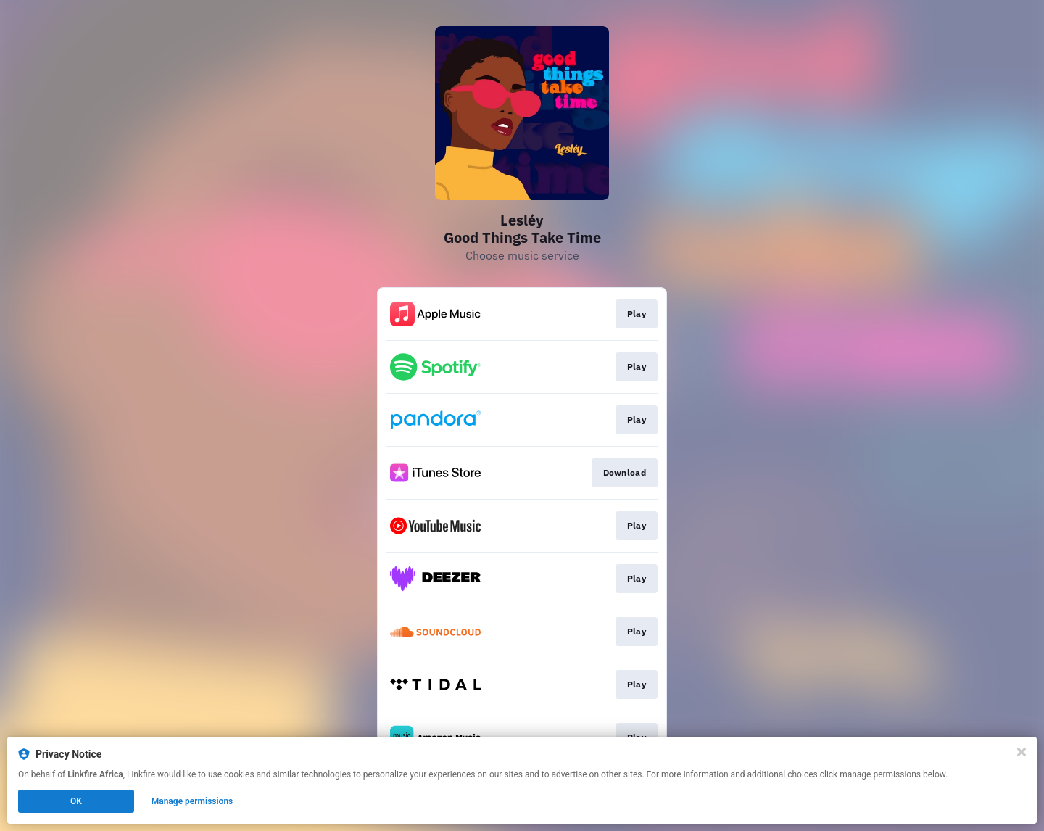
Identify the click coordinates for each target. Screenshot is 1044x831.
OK (76, 801)
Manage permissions (192, 801)
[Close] (1021, 752)
